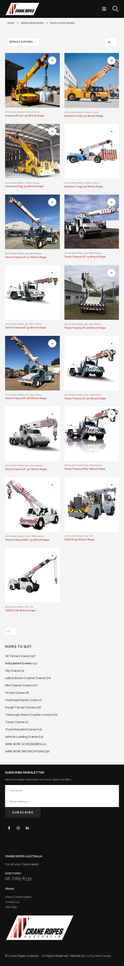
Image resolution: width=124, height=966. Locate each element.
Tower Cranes (15, 722)
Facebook (9, 828)
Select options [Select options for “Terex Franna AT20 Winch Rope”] (111, 414)
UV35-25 (35, 183)
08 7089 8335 (18, 878)
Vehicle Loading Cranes (21, 736)
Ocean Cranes (15, 692)
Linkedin (27, 828)
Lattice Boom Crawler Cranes (25, 678)
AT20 (86, 465)
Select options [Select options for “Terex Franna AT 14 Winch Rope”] (111, 202)
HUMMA (28, 112)
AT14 (86, 253)
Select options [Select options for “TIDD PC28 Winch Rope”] (52, 555)
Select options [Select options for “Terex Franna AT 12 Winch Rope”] (52, 202)
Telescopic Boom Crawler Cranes (28, 714)
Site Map (11, 907)
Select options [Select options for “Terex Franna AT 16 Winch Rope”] (111, 273)
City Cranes (12, 670)
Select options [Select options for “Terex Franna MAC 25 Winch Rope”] (52, 485)
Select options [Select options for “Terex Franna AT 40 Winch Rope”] (52, 414)
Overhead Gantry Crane (21, 700)
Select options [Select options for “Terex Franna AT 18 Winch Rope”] (52, 343)
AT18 (26, 395)
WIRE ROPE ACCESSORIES (23, 744)
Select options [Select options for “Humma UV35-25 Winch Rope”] (52, 131)
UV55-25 (95, 183)
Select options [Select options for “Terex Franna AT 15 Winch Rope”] (52, 273)
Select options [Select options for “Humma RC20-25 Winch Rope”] (52, 60)
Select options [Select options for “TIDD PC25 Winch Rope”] (111, 485)
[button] (105, 9)
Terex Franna (35, 253)
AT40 (27, 465)
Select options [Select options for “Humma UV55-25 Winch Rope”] (111, 131)
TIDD (91, 536)
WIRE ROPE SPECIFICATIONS (24, 751)
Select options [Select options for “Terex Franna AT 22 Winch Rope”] (111, 343)
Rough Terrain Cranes (20, 707)
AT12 (26, 253)
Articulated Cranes (14, 112)
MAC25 (27, 536)
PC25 (86, 536)
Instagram (18, 828)
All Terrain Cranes (17, 656)
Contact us (12, 902)
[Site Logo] (22, 9)
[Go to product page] (32, 80)
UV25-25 (95, 112)
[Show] (111, 42)
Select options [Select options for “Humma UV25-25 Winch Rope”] (111, 60)
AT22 (86, 395)
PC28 (27, 607)
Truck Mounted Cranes (21, 729)
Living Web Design (98, 956)
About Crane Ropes (18, 897)
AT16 (86, 324)
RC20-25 (35, 112)
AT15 (26, 324)
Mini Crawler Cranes (19, 685)
